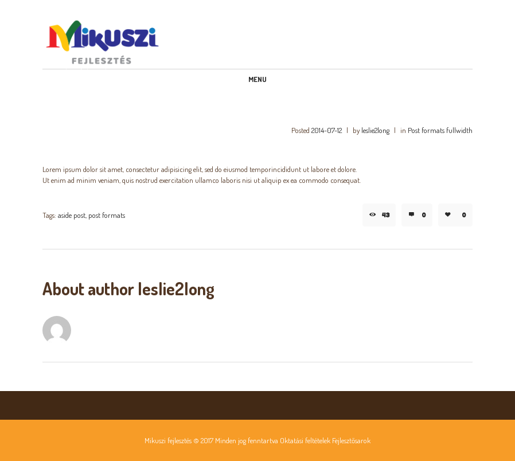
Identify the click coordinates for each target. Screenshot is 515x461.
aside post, (72, 215)
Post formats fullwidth (440, 130)
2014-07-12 (326, 130)
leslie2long (375, 130)
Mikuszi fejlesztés (168, 440)
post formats (106, 215)
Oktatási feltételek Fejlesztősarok (325, 440)
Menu (257, 79)
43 (386, 215)
